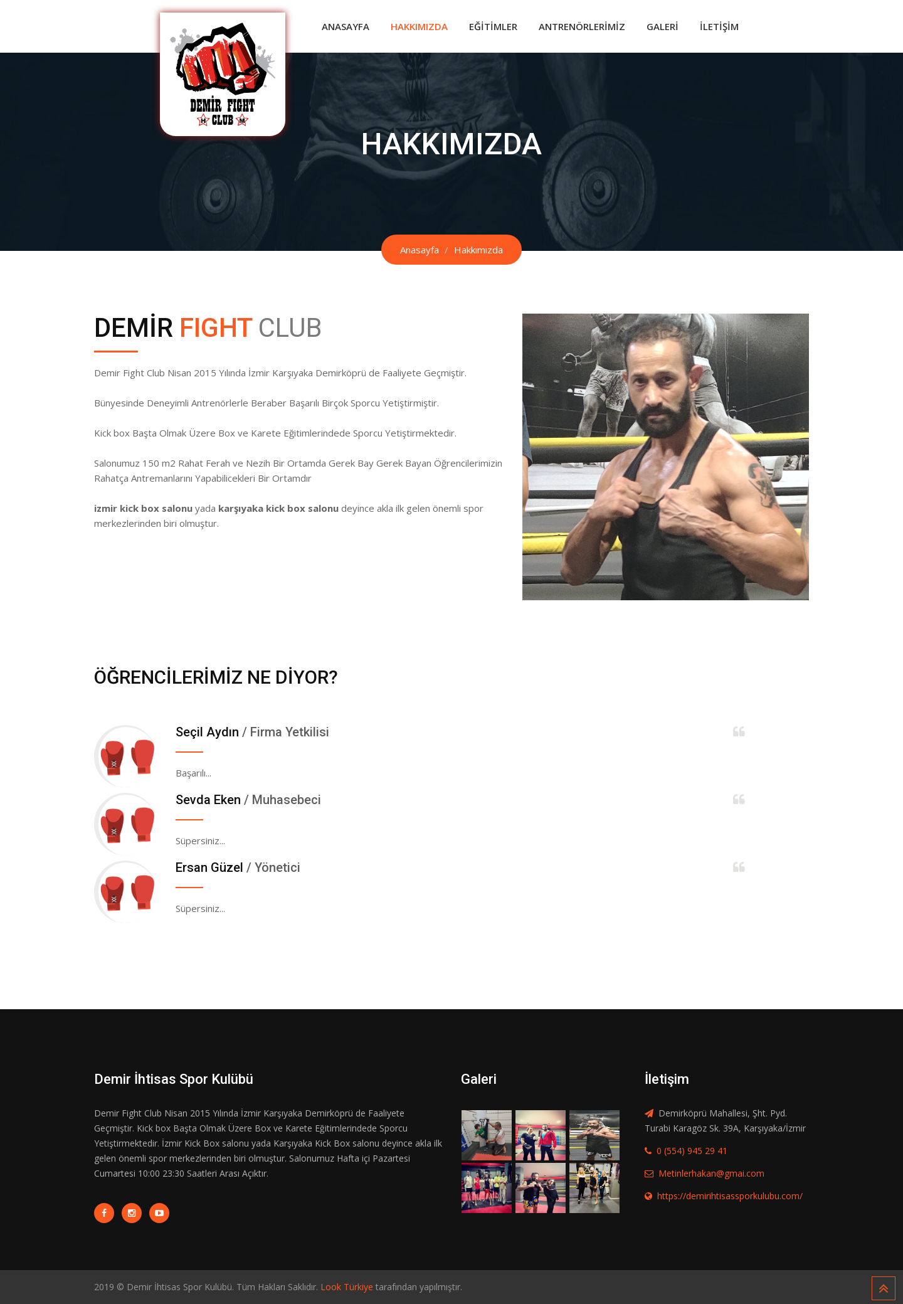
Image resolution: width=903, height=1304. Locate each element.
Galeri (663, 26)
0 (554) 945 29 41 (692, 1151)
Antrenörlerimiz (582, 26)
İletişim (719, 26)
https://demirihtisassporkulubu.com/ (730, 1196)
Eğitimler (493, 26)
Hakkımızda (419, 26)
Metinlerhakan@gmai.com (711, 1173)
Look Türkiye (346, 1287)
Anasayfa (345, 26)
